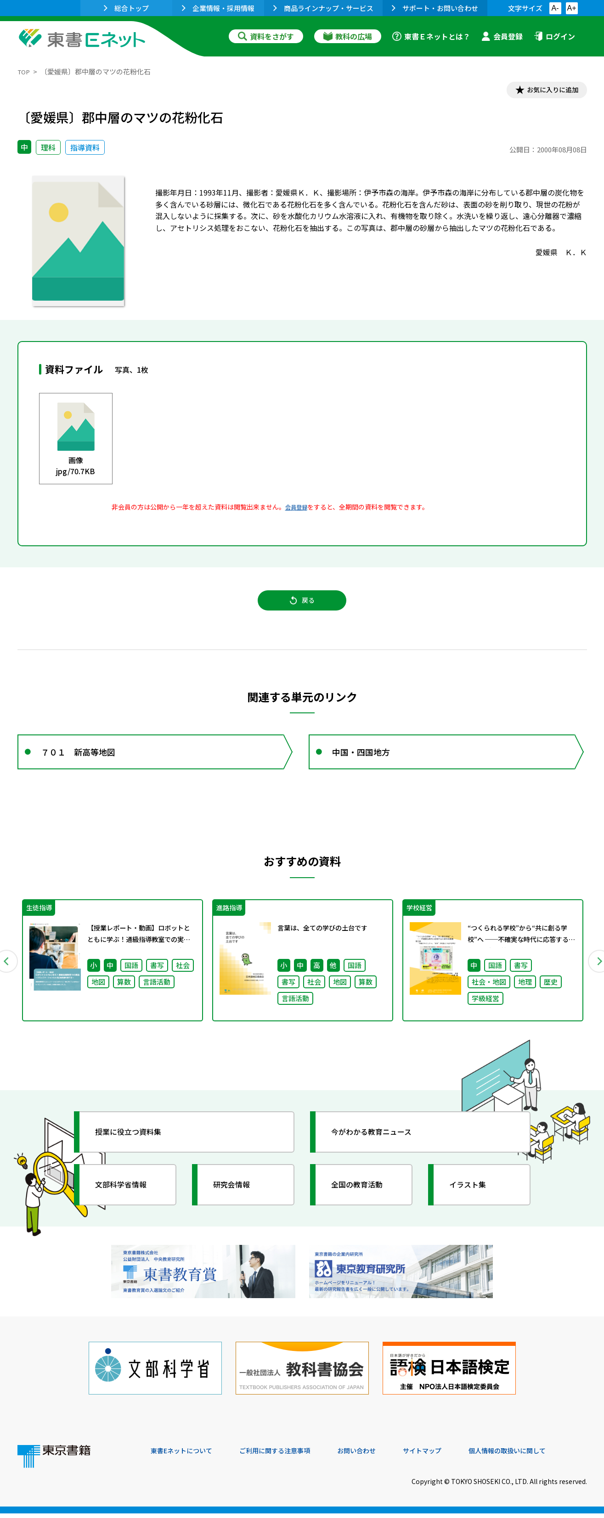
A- (555, 8)
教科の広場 (347, 36)
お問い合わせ (378, 1455)
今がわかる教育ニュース (379, 1148)
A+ (571, 8)
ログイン (554, 36)
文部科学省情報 (127, 1200)
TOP (24, 71)
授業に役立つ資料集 (135, 1148)
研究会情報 (236, 1200)
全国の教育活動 (363, 1200)
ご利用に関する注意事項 (288, 1455)
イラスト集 (472, 1200)
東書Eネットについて (186, 1455)
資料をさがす (266, 36)
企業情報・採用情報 (218, 8)
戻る (302, 606)
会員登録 (502, 36)
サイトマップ (450, 1455)
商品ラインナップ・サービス (323, 8)
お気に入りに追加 (547, 90)
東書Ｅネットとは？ (431, 36)
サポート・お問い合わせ (435, 8)
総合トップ (126, 8)
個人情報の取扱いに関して (543, 1455)
